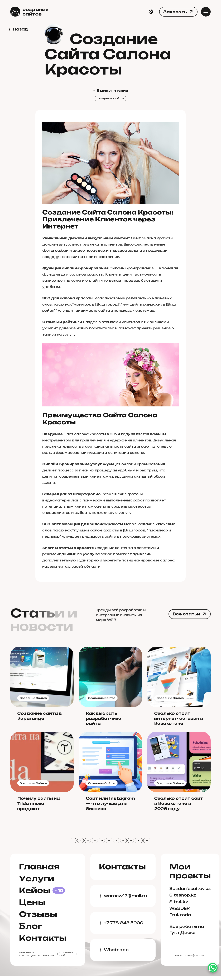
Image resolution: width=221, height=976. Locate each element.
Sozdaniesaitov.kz (190, 888)
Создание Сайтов (110, 98)
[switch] (151, 12)
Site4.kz (178, 901)
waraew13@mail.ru (125, 896)
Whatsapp (116, 950)
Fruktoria (180, 915)
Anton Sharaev (180, 955)
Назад (20, 29)
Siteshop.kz (182, 895)
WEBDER (179, 908)
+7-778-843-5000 (123, 923)
